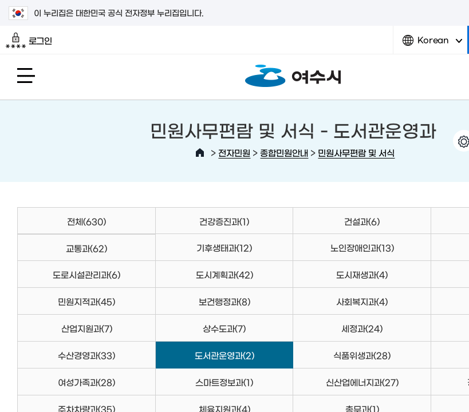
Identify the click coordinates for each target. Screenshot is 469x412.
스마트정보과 (224, 382)
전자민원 (234, 152)
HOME (199, 152)
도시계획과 (224, 274)
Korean (432, 44)
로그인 (29, 41)
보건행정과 (224, 301)
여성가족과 (86, 382)
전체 (86, 221)
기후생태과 (224, 247)
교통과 (86, 248)
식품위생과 (362, 355)
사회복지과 (362, 301)
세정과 (362, 328)
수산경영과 (86, 355)
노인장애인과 (362, 247)
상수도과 (224, 328)
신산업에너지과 (362, 382)
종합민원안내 (284, 152)
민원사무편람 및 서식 (356, 152)
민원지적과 (86, 301)
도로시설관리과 (86, 274)
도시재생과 (362, 274)
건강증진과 (224, 221)
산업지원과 (86, 328)
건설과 (362, 221)
